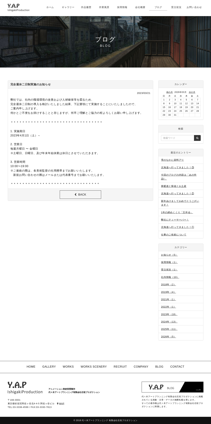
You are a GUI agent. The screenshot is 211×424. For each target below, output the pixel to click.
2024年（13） (169, 321)
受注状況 (176, 7)
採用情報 (122, 7)
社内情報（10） (170, 277)
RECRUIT (120, 366)
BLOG (159, 366)
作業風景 (104, 7)
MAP (60, 403)
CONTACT (177, 366)
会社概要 (140, 7)
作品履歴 (86, 7)
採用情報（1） (169, 262)
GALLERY (49, 366)
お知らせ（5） (169, 254)
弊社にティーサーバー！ (175, 219)
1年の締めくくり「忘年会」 (177, 212)
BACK (80, 194)
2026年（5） (168, 336)
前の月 (169, 92)
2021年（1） (168, 299)
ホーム (50, 7)
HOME (31, 366)
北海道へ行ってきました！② (177, 193)
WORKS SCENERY (94, 366)
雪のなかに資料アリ (172, 160)
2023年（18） (169, 314)
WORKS (68, 366)
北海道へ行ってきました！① (177, 227)
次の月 (192, 92)
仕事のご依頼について (173, 234)
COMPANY (141, 366)
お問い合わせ (194, 7)
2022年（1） (168, 306)
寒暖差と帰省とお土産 (173, 186)
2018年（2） (168, 284)
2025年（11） (169, 329)
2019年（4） (168, 292)
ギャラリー (68, 7)
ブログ (158, 7)
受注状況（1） (169, 269)
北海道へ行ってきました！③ (177, 167)
